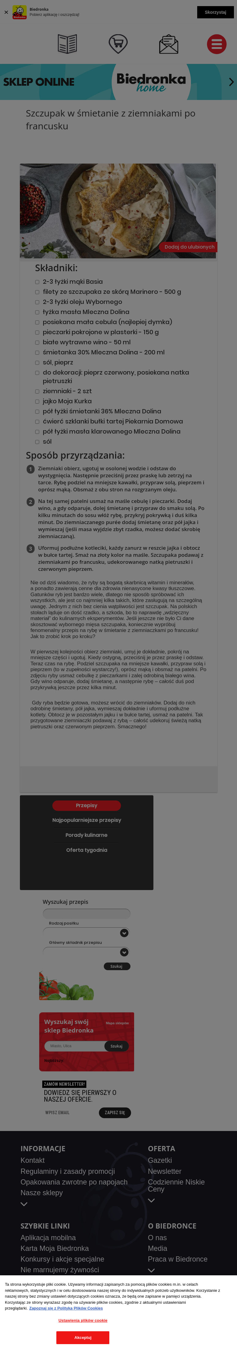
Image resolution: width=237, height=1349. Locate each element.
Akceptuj (83, 1337)
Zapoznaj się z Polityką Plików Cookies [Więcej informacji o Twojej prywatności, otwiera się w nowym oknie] (66, 1308)
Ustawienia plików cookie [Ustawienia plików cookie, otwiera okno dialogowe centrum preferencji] (82, 1320)
